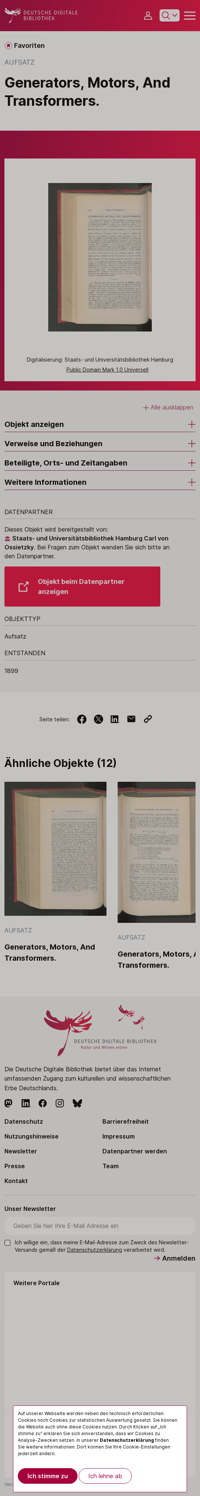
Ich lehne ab (105, 1476)
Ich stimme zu (47, 1476)
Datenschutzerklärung (127, 1440)
